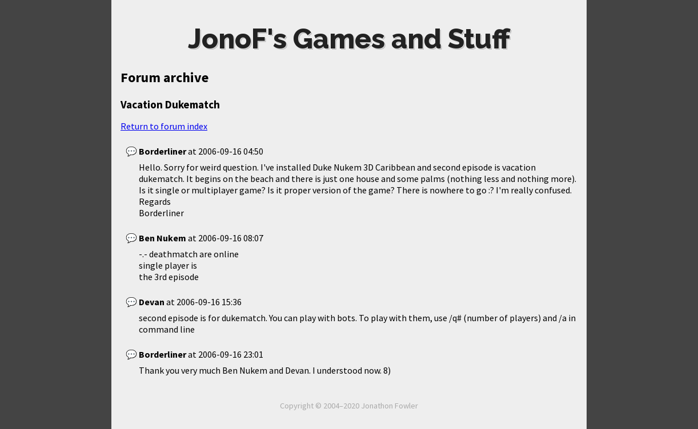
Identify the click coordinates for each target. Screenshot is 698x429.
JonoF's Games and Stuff (349, 39)
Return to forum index (164, 126)
